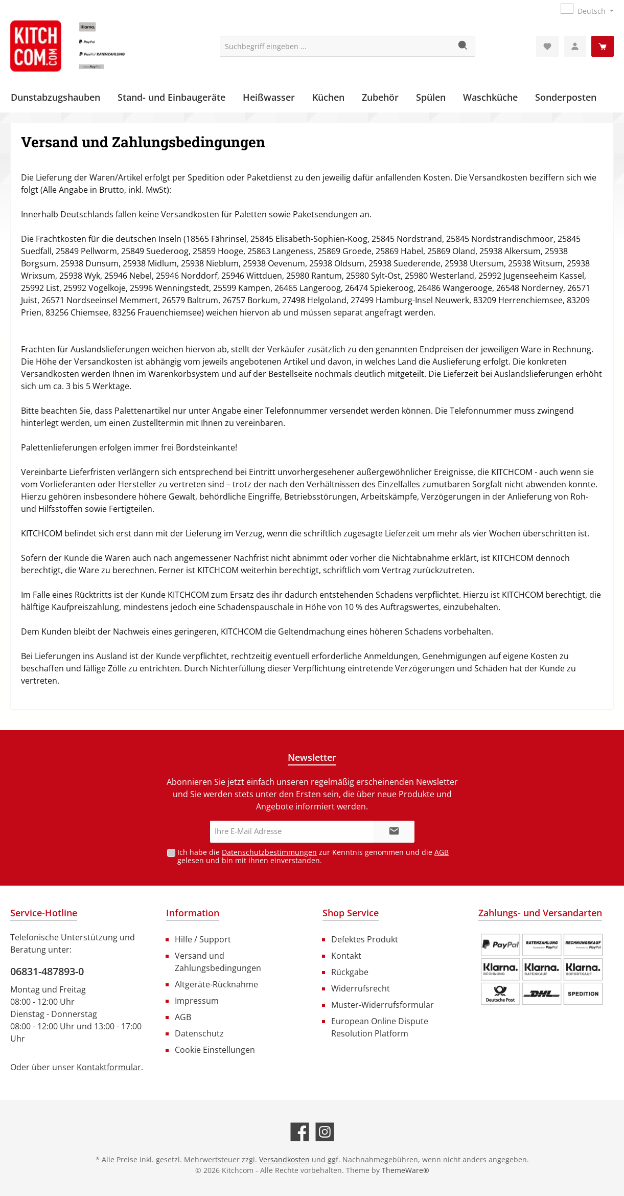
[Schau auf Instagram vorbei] (324, 1131)
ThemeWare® (405, 1170)
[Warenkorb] (602, 46)
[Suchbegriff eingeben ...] (336, 46)
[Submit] (394, 832)
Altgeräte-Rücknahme (216, 984)
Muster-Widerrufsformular (382, 1004)
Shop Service (350, 913)
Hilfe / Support (203, 939)
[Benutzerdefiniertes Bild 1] (541, 969)
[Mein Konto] (575, 46)
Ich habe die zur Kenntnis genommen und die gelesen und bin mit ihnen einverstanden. (313, 856)
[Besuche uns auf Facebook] (299, 1131)
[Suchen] (463, 46)
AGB (441, 852)
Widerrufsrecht (360, 988)
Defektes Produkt (364, 939)
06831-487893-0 (47, 971)
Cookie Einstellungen (215, 1049)
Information (192, 913)
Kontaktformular (109, 1067)
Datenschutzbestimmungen (269, 852)
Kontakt (346, 955)
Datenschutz (199, 1033)
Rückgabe (349, 972)
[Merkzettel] (547, 46)
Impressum (197, 1000)
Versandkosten (284, 1159)
